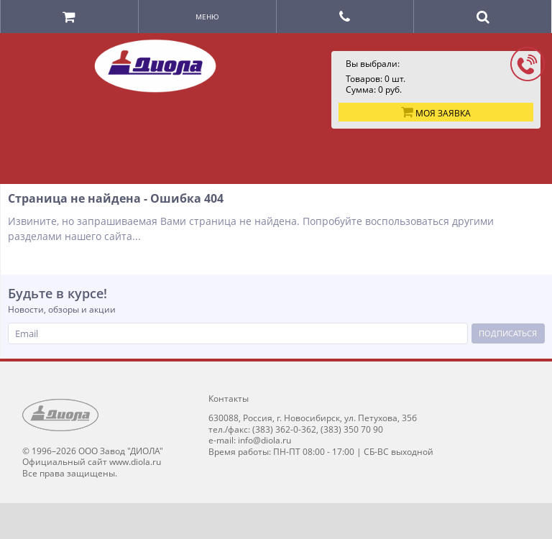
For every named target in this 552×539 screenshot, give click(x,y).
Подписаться (508, 333)
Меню (207, 16)
